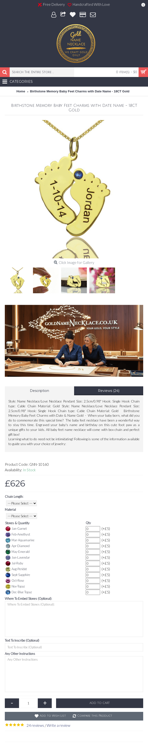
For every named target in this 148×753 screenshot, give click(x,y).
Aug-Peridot (16, 569)
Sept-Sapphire (18, 575)
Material (10, 509)
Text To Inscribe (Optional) (22, 640)
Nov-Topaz (15, 586)
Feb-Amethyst (18, 534)
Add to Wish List (53, 715)
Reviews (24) (108, 391)
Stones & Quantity (17, 523)
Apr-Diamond (18, 546)
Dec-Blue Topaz (19, 592)
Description (39, 391)
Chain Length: (14, 496)
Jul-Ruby (14, 563)
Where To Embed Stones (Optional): (28, 598)
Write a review (58, 725)
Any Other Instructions (20, 654)
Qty (88, 523)
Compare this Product (94, 715)
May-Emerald (18, 551)
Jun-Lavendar (18, 557)
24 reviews (35, 725)
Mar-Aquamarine (20, 540)
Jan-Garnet (16, 528)
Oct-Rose (15, 580)
